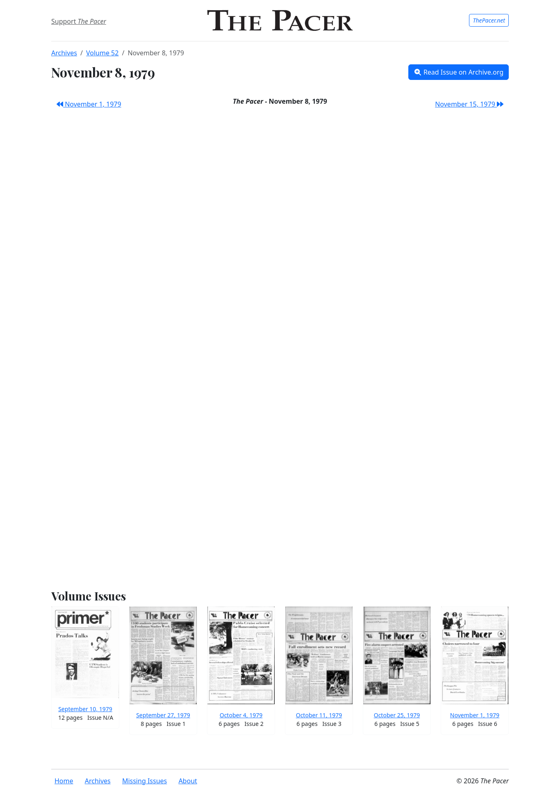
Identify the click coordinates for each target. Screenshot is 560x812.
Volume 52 (102, 52)
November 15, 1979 (469, 104)
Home (64, 780)
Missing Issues (144, 780)
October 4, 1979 (241, 715)
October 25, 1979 (397, 715)
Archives (64, 52)
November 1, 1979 (89, 104)
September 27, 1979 (163, 715)
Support (78, 21)
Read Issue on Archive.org (458, 72)
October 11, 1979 (319, 715)
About (187, 780)
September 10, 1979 (85, 709)
